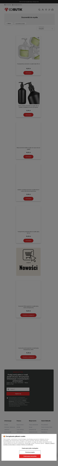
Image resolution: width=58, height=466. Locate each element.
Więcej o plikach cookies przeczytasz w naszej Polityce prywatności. (29, 443)
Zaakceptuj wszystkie (29, 456)
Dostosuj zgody (30, 452)
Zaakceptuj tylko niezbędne (30, 448)
